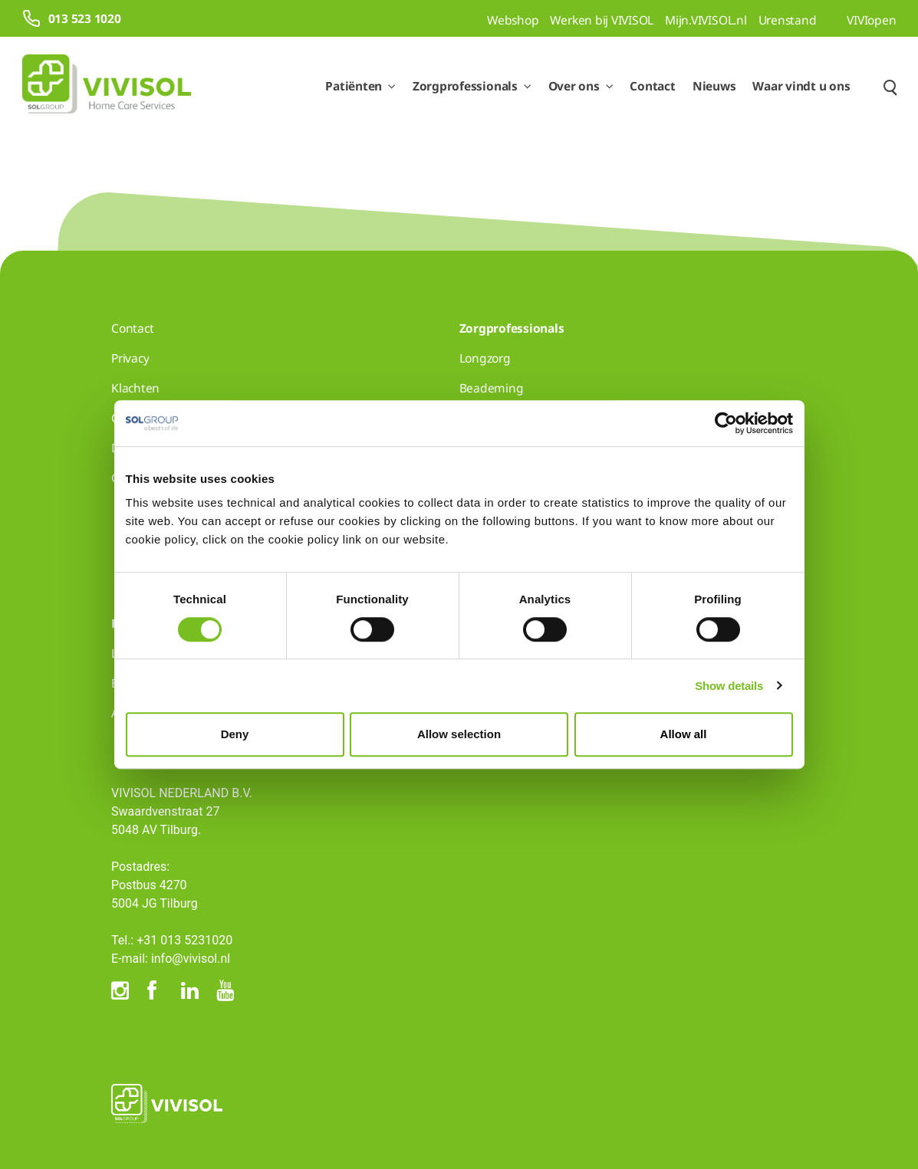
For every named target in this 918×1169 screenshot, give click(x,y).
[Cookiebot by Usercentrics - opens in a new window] (726, 423)
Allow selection (459, 733)
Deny (235, 733)
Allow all (683, 733)
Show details (729, 685)
